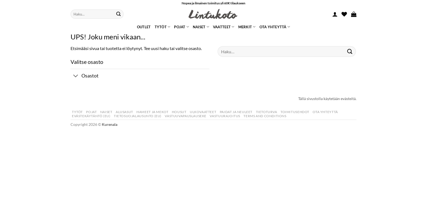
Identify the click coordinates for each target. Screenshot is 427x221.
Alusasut (124, 112)
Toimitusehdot (294, 112)
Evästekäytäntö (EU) (91, 116)
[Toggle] (76, 76)
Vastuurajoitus (225, 116)
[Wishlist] (344, 14)
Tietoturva (266, 112)
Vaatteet (223, 26)
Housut (179, 112)
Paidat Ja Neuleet (236, 112)
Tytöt (162, 26)
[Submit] (118, 14)
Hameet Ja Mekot (152, 112)
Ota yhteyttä (275, 26)
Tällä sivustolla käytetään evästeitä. (327, 98)
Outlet (144, 27)
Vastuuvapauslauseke (185, 116)
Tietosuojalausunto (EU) (137, 116)
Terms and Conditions (264, 116)
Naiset (201, 26)
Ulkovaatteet (203, 112)
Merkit (247, 26)
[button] (335, 14)
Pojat (181, 26)
